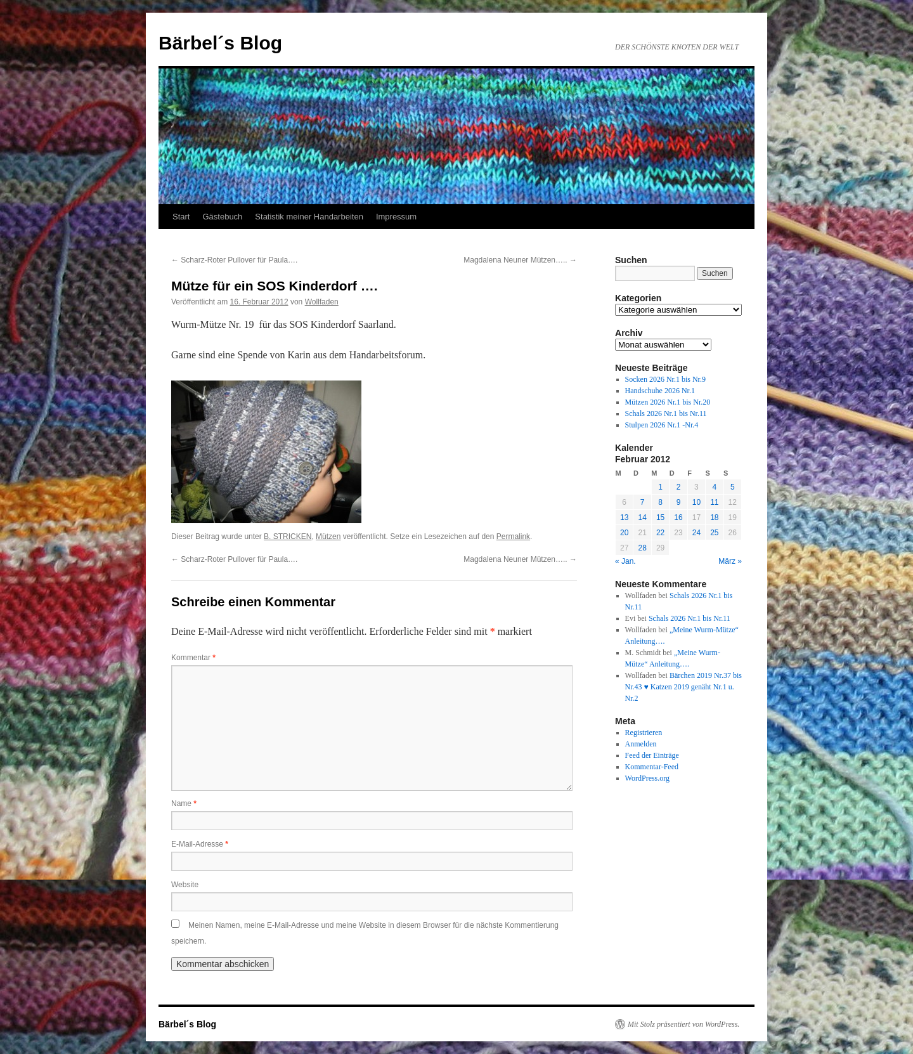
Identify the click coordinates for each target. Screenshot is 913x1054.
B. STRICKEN (287, 536)
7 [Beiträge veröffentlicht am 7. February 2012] (642, 502)
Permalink (513, 536)
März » (730, 561)
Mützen (328, 536)
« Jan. (625, 561)
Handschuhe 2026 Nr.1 (660, 390)
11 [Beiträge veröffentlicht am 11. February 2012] (714, 502)
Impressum (396, 216)
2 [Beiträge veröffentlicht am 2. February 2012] (679, 487)
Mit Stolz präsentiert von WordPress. (683, 1024)
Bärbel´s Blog (220, 42)
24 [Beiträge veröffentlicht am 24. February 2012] (696, 532)
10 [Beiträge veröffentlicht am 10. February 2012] (696, 502)
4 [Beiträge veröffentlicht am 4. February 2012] (714, 487)
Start (181, 216)
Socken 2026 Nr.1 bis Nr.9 (665, 379)
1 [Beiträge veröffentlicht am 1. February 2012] (660, 487)
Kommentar (193, 657)
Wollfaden (322, 301)
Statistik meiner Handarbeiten (309, 216)
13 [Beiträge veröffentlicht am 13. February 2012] (624, 517)
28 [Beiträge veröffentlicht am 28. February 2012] (642, 547)
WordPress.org (647, 778)
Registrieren (644, 732)
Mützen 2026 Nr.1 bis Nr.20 (668, 402)
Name (184, 803)
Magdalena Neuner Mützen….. (520, 260)
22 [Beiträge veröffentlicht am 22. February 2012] (660, 532)
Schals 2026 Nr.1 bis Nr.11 (666, 413)
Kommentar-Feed (651, 766)
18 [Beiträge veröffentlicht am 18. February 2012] (714, 517)
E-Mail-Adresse (199, 844)
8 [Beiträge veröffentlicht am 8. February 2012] (660, 502)
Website (184, 884)
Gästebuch (222, 216)
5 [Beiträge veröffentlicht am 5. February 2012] (732, 487)
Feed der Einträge (652, 755)
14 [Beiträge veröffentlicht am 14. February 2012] (642, 517)
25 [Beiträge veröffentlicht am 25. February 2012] (714, 532)
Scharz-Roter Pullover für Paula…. (234, 260)
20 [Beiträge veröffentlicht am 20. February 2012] (624, 532)
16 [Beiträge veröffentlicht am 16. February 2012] (678, 517)
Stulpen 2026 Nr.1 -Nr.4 (662, 424)
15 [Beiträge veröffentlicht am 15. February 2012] (660, 517)
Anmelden (641, 743)
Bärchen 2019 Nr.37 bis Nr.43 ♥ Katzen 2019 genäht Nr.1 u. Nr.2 (683, 687)
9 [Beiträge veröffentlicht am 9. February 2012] (679, 502)
